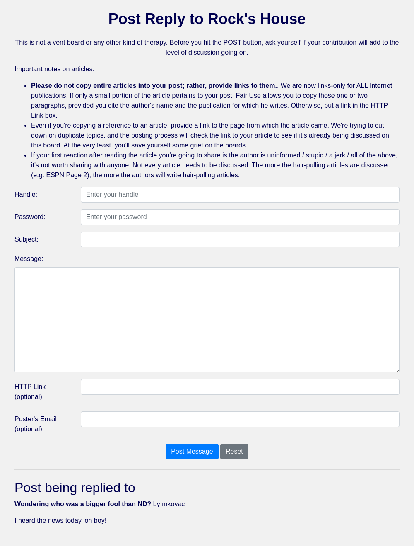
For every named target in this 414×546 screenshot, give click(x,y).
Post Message (192, 451)
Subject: (26, 239)
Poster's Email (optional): (35, 424)
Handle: (25, 194)
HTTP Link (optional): (30, 391)
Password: (30, 216)
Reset (234, 451)
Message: (28, 258)
